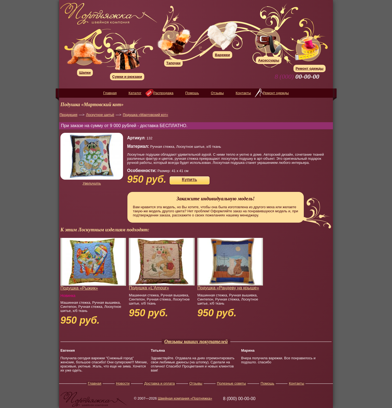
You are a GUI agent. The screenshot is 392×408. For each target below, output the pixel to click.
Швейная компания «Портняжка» (185, 398)
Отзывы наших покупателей (196, 341)
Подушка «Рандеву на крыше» (228, 288)
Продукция (68, 115)
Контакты (243, 93)
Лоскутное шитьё (100, 115)
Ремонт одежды (276, 93)
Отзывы (217, 93)
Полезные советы (231, 383)
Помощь (192, 93)
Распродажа (163, 93)
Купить (189, 179)
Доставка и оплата (159, 383)
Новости (123, 383)
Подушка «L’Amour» (149, 288)
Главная (110, 93)
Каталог (134, 93)
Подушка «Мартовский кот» (145, 115)
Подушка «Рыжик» (79, 288)
